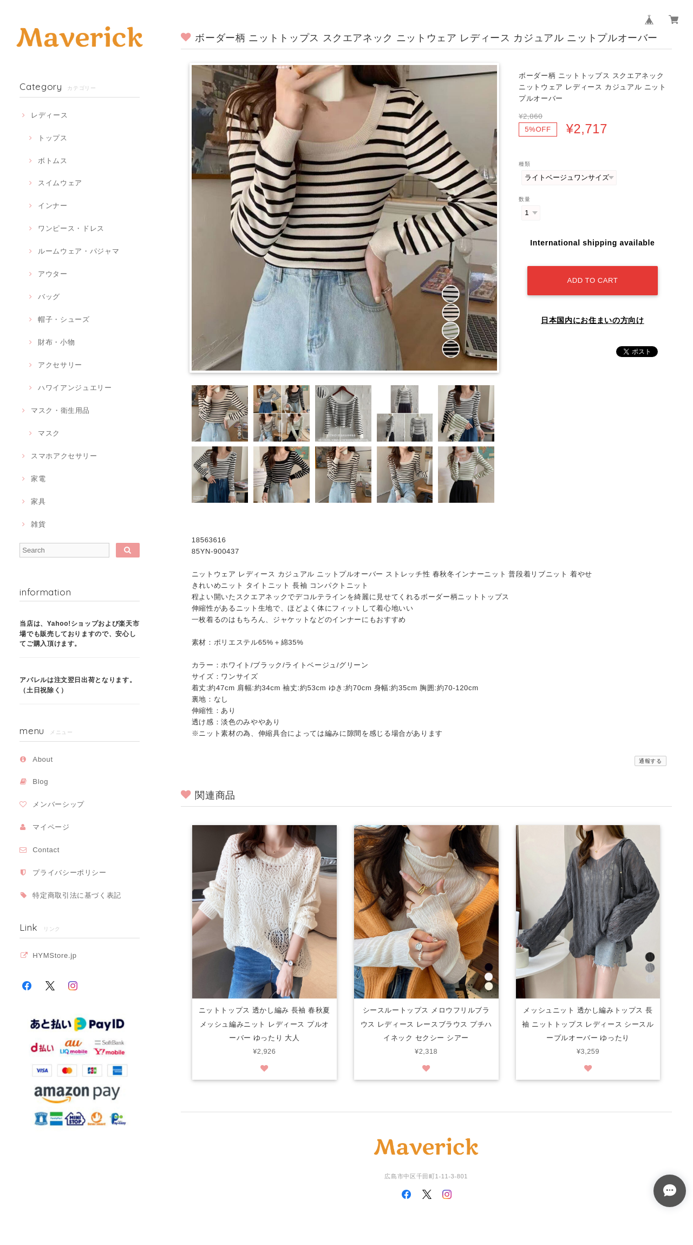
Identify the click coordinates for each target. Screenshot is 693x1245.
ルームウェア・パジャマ (78, 251)
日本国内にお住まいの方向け (592, 319)
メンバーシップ (58, 804)
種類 (524, 164)
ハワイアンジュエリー (75, 388)
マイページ (50, 827)
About (42, 759)
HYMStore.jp (54, 955)
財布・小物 (56, 342)
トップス (53, 138)
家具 (38, 501)
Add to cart (592, 279)
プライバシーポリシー (69, 872)
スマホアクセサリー (64, 456)
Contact (46, 850)
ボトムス (53, 161)
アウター (53, 274)
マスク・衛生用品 (60, 410)
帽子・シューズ (64, 319)
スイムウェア (60, 183)
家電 (38, 479)
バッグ (49, 297)
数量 (524, 199)
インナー (53, 206)
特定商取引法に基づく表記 (76, 895)
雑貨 (38, 524)
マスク (49, 433)
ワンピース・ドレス (71, 228)
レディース (49, 115)
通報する (650, 761)
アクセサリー (60, 365)
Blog (40, 781)
